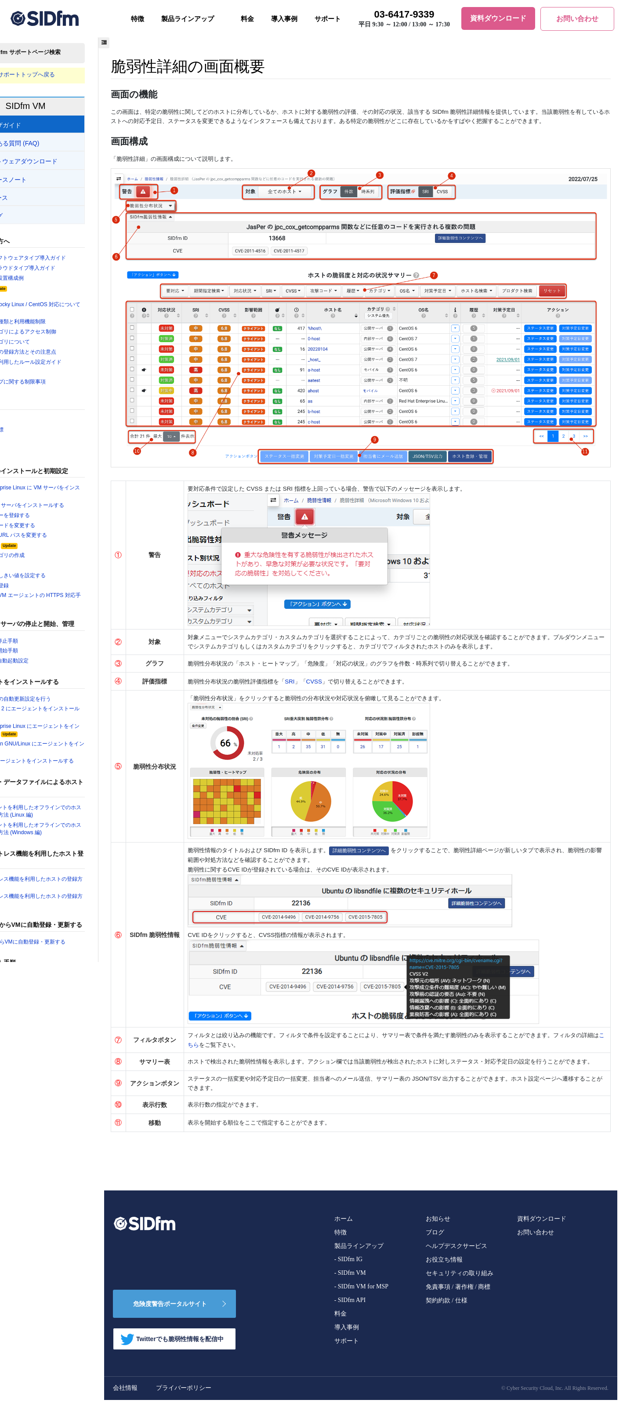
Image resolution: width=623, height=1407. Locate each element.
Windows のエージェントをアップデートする (71, 1084)
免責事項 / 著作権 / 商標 (457, 1294)
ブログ (434, 1239)
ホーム (343, 1226)
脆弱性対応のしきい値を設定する (56, 586)
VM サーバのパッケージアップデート (61, 1009)
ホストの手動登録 (36, 596)
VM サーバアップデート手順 (59, 998)
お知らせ (437, 1226)
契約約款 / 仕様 (446, 1307)
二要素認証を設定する (41, 1386)
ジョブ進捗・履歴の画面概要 (50, 1223)
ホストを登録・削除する (44, 1396)
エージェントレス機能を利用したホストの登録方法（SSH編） (70, 900)
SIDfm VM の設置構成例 (43, 280)
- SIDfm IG (348, 1266)
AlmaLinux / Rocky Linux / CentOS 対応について (70, 311)
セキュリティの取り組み (459, 1280)
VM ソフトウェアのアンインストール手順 (66, 1122)
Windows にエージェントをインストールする (71, 777)
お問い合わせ (535, 1239)
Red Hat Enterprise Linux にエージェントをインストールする (70, 744)
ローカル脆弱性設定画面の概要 (53, 1244)
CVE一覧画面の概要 (39, 1306)
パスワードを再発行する (44, 1375)
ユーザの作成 (30, 575)
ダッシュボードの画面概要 (47, 1160)
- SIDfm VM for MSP (361, 1293)
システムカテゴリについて (47, 346)
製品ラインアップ (187, 18)
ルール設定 (37, 1285)
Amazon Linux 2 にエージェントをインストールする (71, 726)
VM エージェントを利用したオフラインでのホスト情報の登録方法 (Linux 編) (69, 827)
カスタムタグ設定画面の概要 (50, 1296)
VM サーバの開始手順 (41, 663)
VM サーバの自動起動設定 (46, 673)
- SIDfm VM (350, 1280)
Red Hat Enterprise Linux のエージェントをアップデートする (70, 1052)
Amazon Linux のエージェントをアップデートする (71, 1034)
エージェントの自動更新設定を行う (59, 712)
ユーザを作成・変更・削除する (53, 1344)
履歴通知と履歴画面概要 (44, 1265)
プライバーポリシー (230, 1395)
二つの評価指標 (33, 436)
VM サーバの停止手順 (41, 653)
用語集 (21, 426)
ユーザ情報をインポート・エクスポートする (70, 1355)
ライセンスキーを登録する (47, 524)
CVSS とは (30, 457)
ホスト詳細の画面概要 (41, 1182)
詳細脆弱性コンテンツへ (416, 845)
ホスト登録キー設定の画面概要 (53, 1275)
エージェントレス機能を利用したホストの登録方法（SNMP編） (70, 918)
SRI (344, 675)
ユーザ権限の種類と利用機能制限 (56, 325)
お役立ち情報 (443, 1266)
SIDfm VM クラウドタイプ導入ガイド (61, 270)
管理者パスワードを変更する (50, 534)
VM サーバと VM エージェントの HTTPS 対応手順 (71, 611)
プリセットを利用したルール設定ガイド (64, 366)
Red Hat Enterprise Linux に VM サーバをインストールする (70, 499)
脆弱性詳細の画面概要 (41, 1202)
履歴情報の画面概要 (39, 1213)
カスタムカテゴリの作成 (44, 565)
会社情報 (172, 1395)
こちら (317, 1041)
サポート (328, 18)
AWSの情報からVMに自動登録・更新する (66, 960)
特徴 (137, 18)
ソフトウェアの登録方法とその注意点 (61, 356)
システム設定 (40, 555)
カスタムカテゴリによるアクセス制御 (61, 336)
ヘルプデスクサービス (456, 1253)
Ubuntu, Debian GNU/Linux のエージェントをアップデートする (70, 1070)
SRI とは (27, 446)
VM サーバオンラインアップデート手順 (63, 1019)
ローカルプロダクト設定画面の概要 (59, 1233)
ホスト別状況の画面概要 (44, 1171)
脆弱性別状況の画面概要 (44, 1192)
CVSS (370, 675)
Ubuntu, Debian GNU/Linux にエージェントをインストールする (70, 762)
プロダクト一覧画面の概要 (47, 1254)
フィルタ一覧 (30, 377)
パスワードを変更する (41, 1365)
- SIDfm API (350, 1307)
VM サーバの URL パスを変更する (56, 544)
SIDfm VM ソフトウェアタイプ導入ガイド (66, 259)
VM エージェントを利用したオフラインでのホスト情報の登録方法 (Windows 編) (69, 846)
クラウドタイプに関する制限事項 (56, 387)
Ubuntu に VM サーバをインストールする (65, 513)
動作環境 (35, 290)
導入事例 (284, 18)
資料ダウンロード (541, 1226)
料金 (247, 18)
